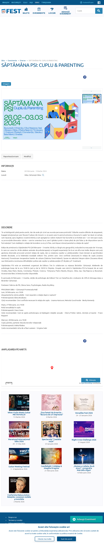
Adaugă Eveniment (84, 519)
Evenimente (12, 60)
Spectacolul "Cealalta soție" (51, 440)
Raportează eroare (11, 156)
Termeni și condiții (15, 520)
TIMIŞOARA (46, 2)
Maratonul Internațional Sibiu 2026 (19, 440)
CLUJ (25, 2)
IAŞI (31, 2)
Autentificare (86, 2)
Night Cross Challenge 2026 (84, 440)
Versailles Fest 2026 (84, 413)
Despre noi (12, 517)
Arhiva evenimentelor (16, 523)
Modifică (27, 156)
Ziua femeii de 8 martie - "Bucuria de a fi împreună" (51, 414)
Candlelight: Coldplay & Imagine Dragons (51, 467)
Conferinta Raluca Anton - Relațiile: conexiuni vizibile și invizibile (19, 497)
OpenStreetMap (86, 383)
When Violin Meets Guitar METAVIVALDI (19, 414)
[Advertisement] (52, 37)
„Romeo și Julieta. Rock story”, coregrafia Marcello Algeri (84, 468)
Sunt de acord (66, 539)
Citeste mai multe (44, 539)
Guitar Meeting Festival (19, 467)
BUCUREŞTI (16, 2)
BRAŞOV (5, 2)
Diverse (23, 60)
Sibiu (3, 60)
